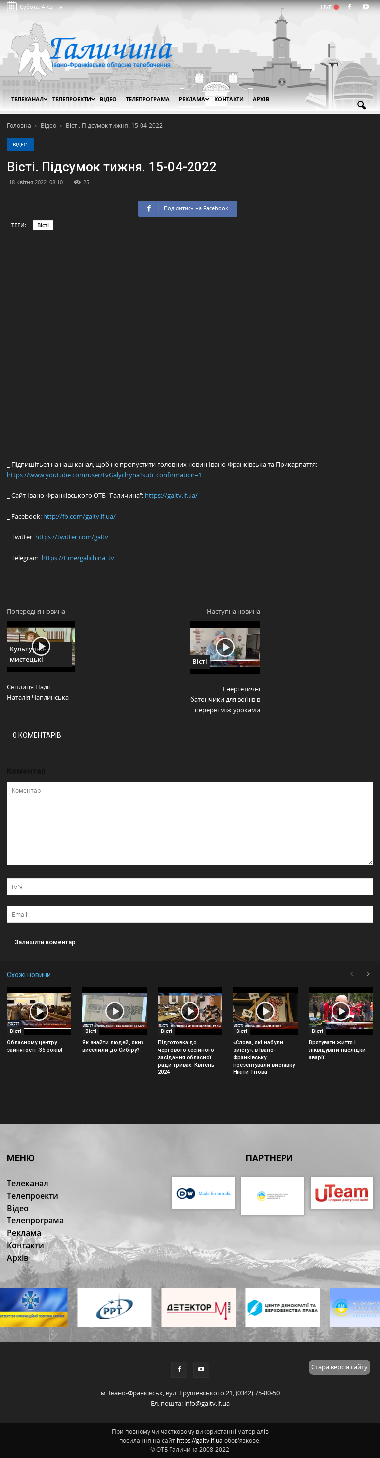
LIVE (329, 7)
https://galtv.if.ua (200, 1440)
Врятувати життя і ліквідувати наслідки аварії (337, 1050)
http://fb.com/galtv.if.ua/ (79, 516)
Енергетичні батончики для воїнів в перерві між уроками (225, 699)
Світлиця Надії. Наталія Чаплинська (38, 692)
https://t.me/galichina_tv (78, 557)
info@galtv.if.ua (207, 1403)
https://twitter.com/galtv (71, 537)
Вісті (43, 225)
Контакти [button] (229, 99)
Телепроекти (73, 99)
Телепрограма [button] (148, 99)
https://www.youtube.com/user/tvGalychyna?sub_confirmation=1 (104, 474)
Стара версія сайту (339, 1366)
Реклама (194, 99)
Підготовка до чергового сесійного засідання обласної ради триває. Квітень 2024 (186, 1057)
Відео (20, 144)
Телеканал (29, 99)
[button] (361, 106)
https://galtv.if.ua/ (171, 495)
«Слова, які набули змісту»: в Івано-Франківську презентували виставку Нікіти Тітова (264, 1057)
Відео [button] (108, 99)
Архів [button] (261, 99)
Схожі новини (29, 975)
